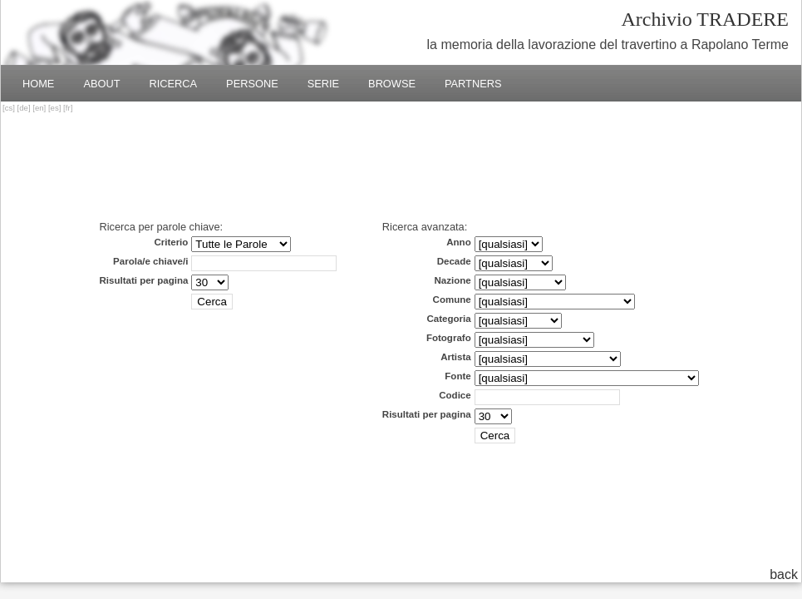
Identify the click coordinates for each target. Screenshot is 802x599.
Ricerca (174, 83)
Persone (252, 83)
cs (9, 107)
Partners (473, 83)
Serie (323, 83)
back (784, 574)
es (55, 107)
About (101, 83)
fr (68, 107)
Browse (392, 83)
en (39, 107)
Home (38, 83)
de (23, 107)
